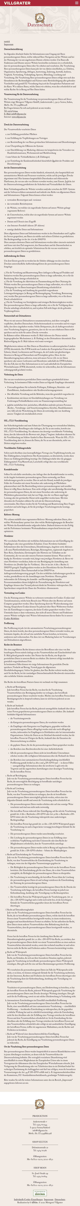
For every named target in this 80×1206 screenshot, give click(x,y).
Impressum (8, 44)
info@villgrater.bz (40, 1130)
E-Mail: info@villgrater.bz (15, 114)
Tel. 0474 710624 (40, 1176)
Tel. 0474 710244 (40, 1124)
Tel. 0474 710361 (40, 1150)
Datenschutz (60, 1199)
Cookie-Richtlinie (11, 618)
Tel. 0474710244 (11, 111)
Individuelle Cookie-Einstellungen (28, 1199)
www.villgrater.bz (19, 117)
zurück (7, 41)
